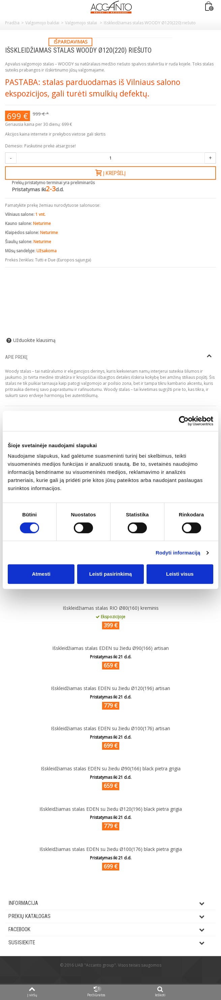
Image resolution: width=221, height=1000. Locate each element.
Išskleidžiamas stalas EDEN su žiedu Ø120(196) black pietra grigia (110, 809)
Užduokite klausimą (34, 340)
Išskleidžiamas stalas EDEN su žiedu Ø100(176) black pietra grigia (110, 849)
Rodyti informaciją (178, 552)
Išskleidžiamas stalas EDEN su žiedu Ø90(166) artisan (110, 648)
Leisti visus (180, 574)
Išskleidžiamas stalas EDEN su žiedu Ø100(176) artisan (110, 728)
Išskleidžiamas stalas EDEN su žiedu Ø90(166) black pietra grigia (111, 768)
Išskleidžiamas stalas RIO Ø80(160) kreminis (111, 608)
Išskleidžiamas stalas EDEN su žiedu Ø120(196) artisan (110, 688)
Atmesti (41, 574)
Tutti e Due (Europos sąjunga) (63, 260)
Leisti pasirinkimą (110, 574)
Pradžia (12, 23)
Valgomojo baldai (42, 23)
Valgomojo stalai (81, 23)
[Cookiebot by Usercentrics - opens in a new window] (183, 421)
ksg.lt (119, 975)
